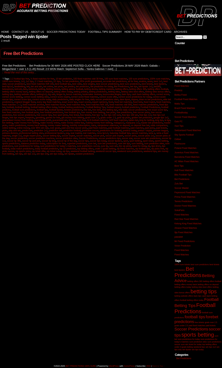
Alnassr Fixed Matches (185, 228)
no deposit (125, 125)
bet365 (157, 86)
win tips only (42, 154)
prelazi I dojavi (145, 130)
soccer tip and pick (31, 141)
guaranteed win (60, 120)
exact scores (84, 102)
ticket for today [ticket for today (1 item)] (195, 344)
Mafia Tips (179, 103)
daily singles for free (79, 99)
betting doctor (90, 89)
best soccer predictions (107, 84)
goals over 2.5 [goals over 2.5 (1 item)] (211, 322)
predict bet (27, 130)
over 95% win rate (40, 128)
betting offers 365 (137, 89)
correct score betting (12, 97)
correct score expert (60, 97)
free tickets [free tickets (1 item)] (199, 322)
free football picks (30, 112)
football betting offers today (44, 107)
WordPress (114, 366)
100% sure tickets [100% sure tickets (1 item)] (182, 264)
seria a (151, 133)
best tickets (147, 84)
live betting (7, 122)
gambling (40, 117)
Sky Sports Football (184, 135)
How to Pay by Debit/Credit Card (148, 31)
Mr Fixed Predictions (184, 241)
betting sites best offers (132, 91)
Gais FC (178, 121)
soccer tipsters (115, 141)
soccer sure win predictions (147, 138)
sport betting (135, 141)
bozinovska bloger (112, 94)
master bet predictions (152, 122)
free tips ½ (97, 115)
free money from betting (93, 112)
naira (93, 125)
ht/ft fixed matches (118, 120)
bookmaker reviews (91, 94)
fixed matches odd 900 (121, 104)
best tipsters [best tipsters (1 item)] (179, 270)
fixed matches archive (33, 104)
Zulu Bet (178, 183)
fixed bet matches (123, 102)
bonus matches (73, 94)
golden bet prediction (142, 117)
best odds (77, 84)
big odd (51, 94)
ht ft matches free (77, 120)
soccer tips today (98, 141)
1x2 (22, 81)
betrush (18, 89)
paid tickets (161, 128)
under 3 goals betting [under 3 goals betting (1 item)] (183, 347)
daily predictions (60, 99)
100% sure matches (159, 78)
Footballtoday (181, 112)
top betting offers (85, 148)
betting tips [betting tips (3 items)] (204, 291)
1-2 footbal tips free (19, 78)
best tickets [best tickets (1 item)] (214, 264)
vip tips (66, 151)
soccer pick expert (114, 135)
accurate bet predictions (115, 81)
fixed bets (137, 102)
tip (149, 146)
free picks (110, 112)
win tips (19, 154)
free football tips (72, 112)
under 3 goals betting (105, 148)
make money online (50, 122)
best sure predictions (130, 84)
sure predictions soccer (88, 146)
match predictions (17, 125)
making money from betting (98, 122)
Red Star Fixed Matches (186, 219)
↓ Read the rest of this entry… (19, 72)
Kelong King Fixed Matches (187, 223)
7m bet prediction (70, 81)
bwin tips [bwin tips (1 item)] (197, 296)
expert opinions (99, 102)
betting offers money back (15, 91)
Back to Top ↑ (158, 366)
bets (25, 89)
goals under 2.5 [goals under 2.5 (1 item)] (181, 325)
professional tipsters (54, 133)
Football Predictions (150, 107)
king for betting (146, 120)
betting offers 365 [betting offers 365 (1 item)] (194, 281)
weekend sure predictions (129, 151)
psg (67, 133)
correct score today (41, 99)
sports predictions (11, 143)
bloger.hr (60, 94)
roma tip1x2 (102, 133)
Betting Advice (53, 89)
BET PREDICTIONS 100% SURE (111, 16)
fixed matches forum (55, 104)
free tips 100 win (130, 115)
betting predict (81, 91)
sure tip (104, 146)
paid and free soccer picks (74, 128)
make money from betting (26, 122)
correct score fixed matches (84, 97)
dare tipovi (125, 99)
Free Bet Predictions (23, 53)
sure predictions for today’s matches (58, 146)
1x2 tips (29, 81)
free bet (87, 110)
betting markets (106, 89)
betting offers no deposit (41, 91)
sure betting (137, 143)
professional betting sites (31, 133)
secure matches (139, 133)
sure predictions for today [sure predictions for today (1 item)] (189, 339)
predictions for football (111, 130)
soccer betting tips (51, 135)
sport (125, 141)
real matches (89, 133)
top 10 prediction (68, 148)
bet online (48, 86)
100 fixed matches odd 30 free (88, 78)
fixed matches (163, 102)
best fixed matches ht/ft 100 (40, 84)
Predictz (178, 90)
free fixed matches (11, 112)
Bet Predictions (121, 86)
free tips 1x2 (145, 115)
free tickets (85, 115)
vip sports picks (23, 151)
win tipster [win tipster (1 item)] (186, 349)
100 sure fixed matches (115, 78)
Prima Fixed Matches (184, 197)
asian (150, 81)
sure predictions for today (26, 146)
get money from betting (72, 117)
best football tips (63, 84)
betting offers (121, 89)
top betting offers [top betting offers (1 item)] (209, 344)
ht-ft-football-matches (97, 120)
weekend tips (150, 151)
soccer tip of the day (67, 141)
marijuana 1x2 (132, 122)
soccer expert (68, 135)
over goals (55, 128)
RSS (149, 366)
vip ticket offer (39, 151)
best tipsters (160, 84)
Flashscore (179, 143)
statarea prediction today (33, 143)
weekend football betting (83, 151)
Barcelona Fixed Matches (186, 157)
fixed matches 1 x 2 (11, 104)
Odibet (177, 139)
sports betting (161, 141)
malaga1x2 (119, 122)
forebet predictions (73, 110)
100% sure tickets (11, 81)
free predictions (124, 112)
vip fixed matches (125, 148)
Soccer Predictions (88, 138)
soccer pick (98, 135)
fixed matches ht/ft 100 (97, 104)
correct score (162, 94)
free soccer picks (141, 112)
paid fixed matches (97, 128)
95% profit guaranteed (91, 81)
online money (23, 128)
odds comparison (159, 125)
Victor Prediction (182, 245)
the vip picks (125, 146)
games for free (53, 117)
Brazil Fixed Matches (184, 108)
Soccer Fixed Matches (185, 117)
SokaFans (179, 210)
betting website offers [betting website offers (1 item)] (183, 296)
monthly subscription (80, 125)
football (10, 107)
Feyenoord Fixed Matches (187, 192)
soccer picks (131, 135)
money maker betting (58, 125)
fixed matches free (76, 104)
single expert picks (32, 135)
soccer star (127, 138)
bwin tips (126, 94)
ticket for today (139, 146)
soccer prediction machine (41, 138)
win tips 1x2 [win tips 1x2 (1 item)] (211, 347)
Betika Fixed (180, 95)
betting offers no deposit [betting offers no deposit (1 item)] (208, 284)
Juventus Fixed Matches (186, 152)
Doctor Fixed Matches (185, 206)
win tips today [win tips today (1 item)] (198, 349)
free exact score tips (157, 110)
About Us (37, 31)
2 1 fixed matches (43, 81)
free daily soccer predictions (132, 110)
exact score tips (69, 102)
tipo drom (156, 146)
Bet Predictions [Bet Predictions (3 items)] (187, 272)
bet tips (133, 86)
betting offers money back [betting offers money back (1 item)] (185, 284)
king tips (159, 120)
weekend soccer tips (106, 151)
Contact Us (20, 31)
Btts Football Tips (182, 174)
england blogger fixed (25, 102)
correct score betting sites (36, 97)
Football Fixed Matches (185, 99)
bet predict (69, 86)
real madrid (76, 133)
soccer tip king (49, 141)
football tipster (56, 110)
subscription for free (56, 143)
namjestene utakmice (107, 125)
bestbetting (19, 86)
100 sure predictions (139, 78)
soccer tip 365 (14, 141)
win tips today (56, 154)
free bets (96, 110)
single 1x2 (17, 135)
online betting (8, 128)
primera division (10, 133)
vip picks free (157, 148)
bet (28, 86)
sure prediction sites (154, 143)
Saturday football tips (120, 133)
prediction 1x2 (41, 130)
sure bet (92, 143)
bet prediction (82, 86)
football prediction (130, 107)
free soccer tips (44, 115)
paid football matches (118, 128)
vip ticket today (54, 151)
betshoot (32, 89)
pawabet (178, 237)
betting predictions (98, 91)
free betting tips (109, 110)
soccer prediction (19, 138)
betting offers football (158, 89)
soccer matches (84, 135)
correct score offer (108, 97)
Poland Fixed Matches (185, 148)
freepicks (29, 117)
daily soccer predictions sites (104, 99)
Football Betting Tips (95, 107)
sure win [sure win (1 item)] (184, 344)
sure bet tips (124, 143)
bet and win (36, 86)
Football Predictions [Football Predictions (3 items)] (195, 308)
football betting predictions (71, 107)
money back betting (36, 125)
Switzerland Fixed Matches (187, 130)
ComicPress (129, 366)
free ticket (74, 115)
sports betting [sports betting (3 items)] (197, 335)
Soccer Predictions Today (66, 31)
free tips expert (16, 117)
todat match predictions (22, 148)
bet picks (58, 86)
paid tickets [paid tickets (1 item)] (211, 325)
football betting (22, 107)
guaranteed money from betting (17, 120)
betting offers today (63, 91)
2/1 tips (56, 81)
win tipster (69, 154)
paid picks (150, 128)
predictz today (130, 130)
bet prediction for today (101, 86)
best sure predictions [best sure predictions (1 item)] (200, 264)
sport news (148, 141)
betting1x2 (41, 94)
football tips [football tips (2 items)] (195, 317)
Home (5, 31)
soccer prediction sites (67, 138)
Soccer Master (181, 188)
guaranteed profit (42, 120)
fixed (110, 102)
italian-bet (133, 120)
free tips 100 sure (112, 115)
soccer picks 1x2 (146, 135)
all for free (133, 81)
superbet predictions (77, 143)
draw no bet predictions (150, 99)
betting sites (114, 91)
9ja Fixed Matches (183, 232)
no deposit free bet (140, 125)
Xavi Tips (179, 126)
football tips (42, 110)
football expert (114, 107)
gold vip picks (123, 117)
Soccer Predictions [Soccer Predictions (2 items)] (191, 329)
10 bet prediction (64, 78)
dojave (134, 99)
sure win (113, 146)
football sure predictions (24, 110)
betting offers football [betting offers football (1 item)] (212, 281)
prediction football (72, 130)
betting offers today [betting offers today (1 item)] (182, 287)
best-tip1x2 (7, 86)
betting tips (7, 94)
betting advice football (72, 89)
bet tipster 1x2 (145, 86)
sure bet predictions (107, 143)
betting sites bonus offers (157, 91)
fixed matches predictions (145, 104)
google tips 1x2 (160, 117)
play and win (15, 130)
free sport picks (60, 115)
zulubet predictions (84, 154)
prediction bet (55, 130)
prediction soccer (90, 130)
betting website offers (24, 94)
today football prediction (46, 148)
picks (4, 130)
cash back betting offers (143, 94)
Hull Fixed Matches (183, 170)
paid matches (137, 128)
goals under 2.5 (108, 117)
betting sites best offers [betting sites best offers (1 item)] (202, 287)
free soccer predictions (24, 115)
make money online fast (72, 122)
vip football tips (142, 148)
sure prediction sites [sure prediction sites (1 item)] (198, 342)
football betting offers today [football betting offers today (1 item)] (192, 300)
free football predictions (51, 112)
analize (142, 81)
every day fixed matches (48, 102)
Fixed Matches (181, 86)
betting (41, 89)
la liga (167, 120)
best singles (89, 84)
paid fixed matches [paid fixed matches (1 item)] (197, 325)
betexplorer (7, 89)
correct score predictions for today (135, 97)
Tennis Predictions (183, 201)
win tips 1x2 (30, 154)
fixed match (149, 102)
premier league (160, 130)
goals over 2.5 (92, 117)
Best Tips (179, 166)
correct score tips (22, 99)
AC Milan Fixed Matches (186, 161)
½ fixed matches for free (42, 78)
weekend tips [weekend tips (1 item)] (199, 347)
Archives (180, 31)
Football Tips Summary (105, 31)
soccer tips (83, 141)
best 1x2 (158, 81)
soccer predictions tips (110, 138)
